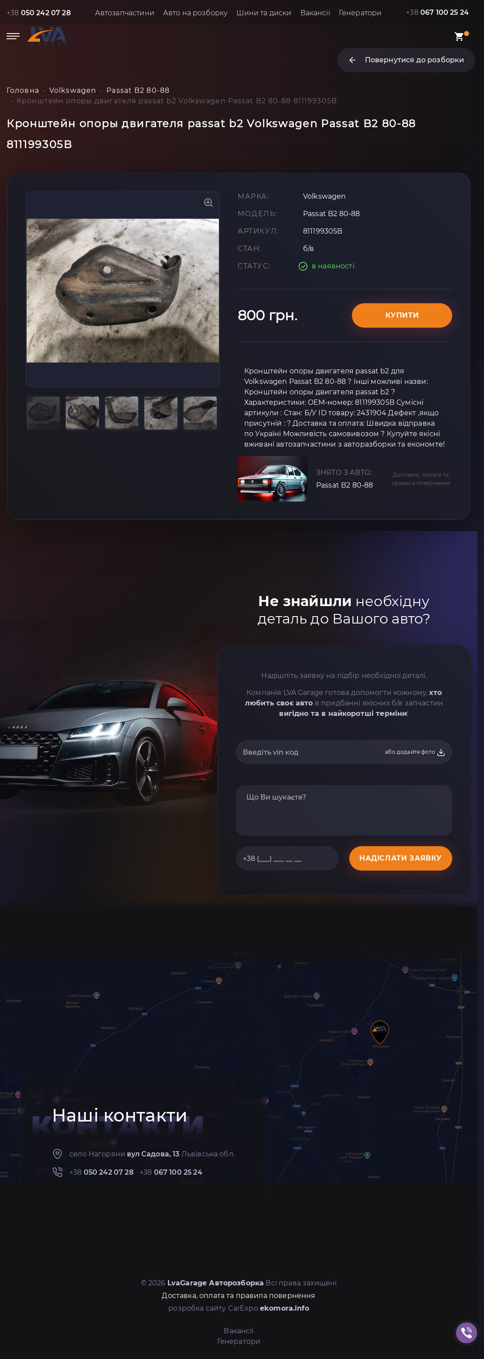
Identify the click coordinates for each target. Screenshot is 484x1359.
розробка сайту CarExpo (238, 1308)
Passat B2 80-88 (344, 485)
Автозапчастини (124, 13)
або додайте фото (415, 752)
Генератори (360, 13)
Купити (402, 315)
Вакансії (315, 13)
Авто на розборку (195, 13)
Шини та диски (263, 13)
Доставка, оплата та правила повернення (421, 478)
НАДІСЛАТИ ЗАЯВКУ (400, 858)
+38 (39, 13)
